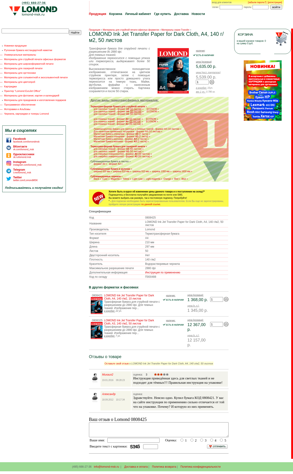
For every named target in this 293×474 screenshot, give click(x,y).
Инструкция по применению (162, 272)
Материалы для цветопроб (19, 82)
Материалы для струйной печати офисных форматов (35, 59)
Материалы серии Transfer (175, 30)
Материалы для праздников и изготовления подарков (35, 100)
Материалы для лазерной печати (23, 68)
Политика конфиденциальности (200, 469)
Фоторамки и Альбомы (17, 109)
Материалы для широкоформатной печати (29, 63)
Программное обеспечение (20, 104)
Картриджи (10, 86)
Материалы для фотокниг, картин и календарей (31, 95)
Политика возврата (164, 469)
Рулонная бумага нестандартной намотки (28, 50)
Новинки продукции (15, 45)
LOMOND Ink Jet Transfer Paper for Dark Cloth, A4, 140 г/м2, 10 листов (129, 297)
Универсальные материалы (20, 54)
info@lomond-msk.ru (106, 469)
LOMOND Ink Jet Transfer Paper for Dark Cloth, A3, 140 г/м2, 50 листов (129, 322)
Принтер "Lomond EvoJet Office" (22, 91)
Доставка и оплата (136, 469)
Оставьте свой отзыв (117, 363)
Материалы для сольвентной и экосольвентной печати (36, 77)
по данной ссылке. (151, 204)
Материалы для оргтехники (20, 72)
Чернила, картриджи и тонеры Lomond (26, 113)
